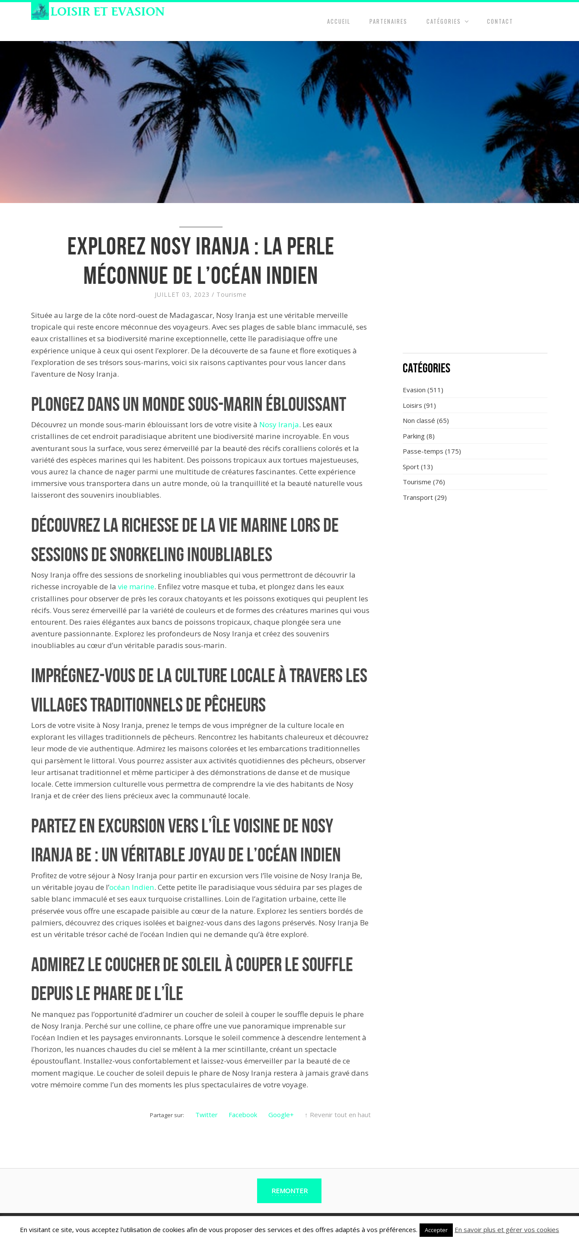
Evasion (414, 389)
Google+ (281, 1114)
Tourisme (231, 294)
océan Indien (131, 887)
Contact (500, 21)
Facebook (243, 1114)
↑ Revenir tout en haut (338, 1114)
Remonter (289, 1190)
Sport (411, 466)
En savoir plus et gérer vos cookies (507, 1229)
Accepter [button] (436, 1230)
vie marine (136, 586)
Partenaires (388, 21)
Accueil (338, 21)
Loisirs (412, 405)
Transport (418, 497)
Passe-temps (423, 451)
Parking (414, 436)
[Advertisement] (475, 282)
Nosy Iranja (279, 424)
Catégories (443, 21)
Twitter (206, 1114)
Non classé (419, 420)
